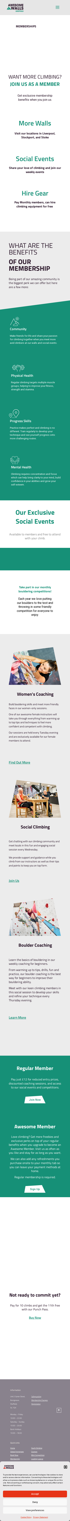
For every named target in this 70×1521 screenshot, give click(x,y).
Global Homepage (17, 1451)
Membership (15, 1459)
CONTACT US (35, 1354)
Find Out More (19, 762)
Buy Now (35, 1317)
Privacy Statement (40, 1517)
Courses (34, 1451)
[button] (65, 1467)
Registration (36, 1404)
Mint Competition (37, 1455)
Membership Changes (39, 1400)
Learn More (17, 1017)
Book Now (14, 1455)
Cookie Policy (26, 1517)
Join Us (14, 880)
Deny (35, 1502)
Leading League (37, 1459)
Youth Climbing (36, 1448)
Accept (35, 1494)
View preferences (35, 1510)
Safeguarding (36, 1396)
